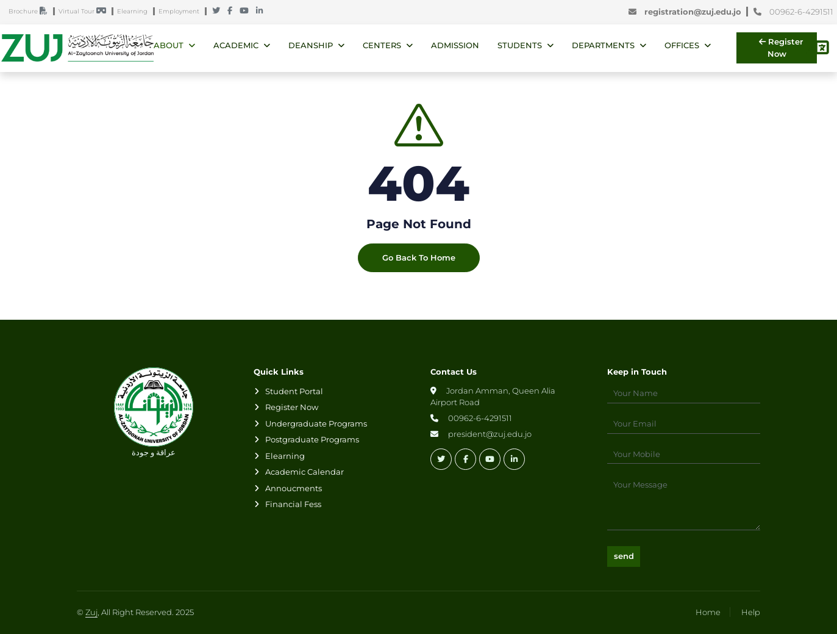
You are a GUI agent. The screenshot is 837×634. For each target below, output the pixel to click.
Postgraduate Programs (312, 439)
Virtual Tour (85, 12)
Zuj (91, 612)
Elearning (135, 12)
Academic (235, 45)
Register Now (781, 48)
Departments (603, 45)
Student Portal (294, 391)
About (168, 45)
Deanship (310, 45)
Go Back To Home (418, 261)
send (624, 556)
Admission (455, 45)
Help (750, 612)
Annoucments (293, 488)
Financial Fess (293, 504)
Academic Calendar (304, 472)
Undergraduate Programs (316, 423)
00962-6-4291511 (793, 12)
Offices (681, 45)
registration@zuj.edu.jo (687, 12)
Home (708, 612)
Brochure (31, 12)
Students (519, 45)
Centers (382, 45)
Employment (181, 12)
